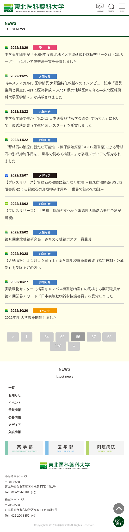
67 (94, 337)
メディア (14, 425)
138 (58, 346)
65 (62, 337)
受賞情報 (14, 410)
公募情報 (14, 417)
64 (46, 337)
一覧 (11, 388)
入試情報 (14, 432)
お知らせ (14, 395)
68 (109, 337)
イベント (14, 402)
